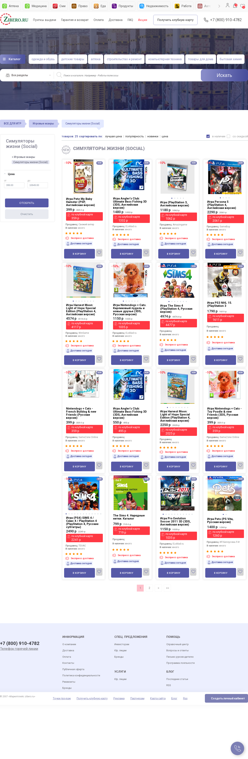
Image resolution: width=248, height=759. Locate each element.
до (37, 183)
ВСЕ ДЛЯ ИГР (12, 123)
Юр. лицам (120, 650)
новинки (152, 136)
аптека (95, 59)
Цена (9, 174)
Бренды (119, 656)
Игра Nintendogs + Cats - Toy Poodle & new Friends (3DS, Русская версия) (224, 413)
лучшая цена (113, 136)
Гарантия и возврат (75, 20)
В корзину (79, 254)
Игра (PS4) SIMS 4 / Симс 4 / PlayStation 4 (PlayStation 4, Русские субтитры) (82, 522)
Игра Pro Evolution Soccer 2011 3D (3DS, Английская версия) (175, 521)
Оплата (99, 20)
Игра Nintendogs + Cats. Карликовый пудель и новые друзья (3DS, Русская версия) (129, 309)
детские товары (72, 59)
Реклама (119, 698)
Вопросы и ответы (177, 650)
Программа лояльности (180, 662)
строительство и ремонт (124, 59)
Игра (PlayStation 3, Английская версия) (174, 204)
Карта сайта (158, 698)
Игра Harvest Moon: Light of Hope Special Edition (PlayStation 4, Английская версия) (81, 309)
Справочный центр (177, 644)
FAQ (130, 20)
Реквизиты (68, 681)
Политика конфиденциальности (81, 675)
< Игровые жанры (23, 156)
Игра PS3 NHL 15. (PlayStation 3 (219, 304)
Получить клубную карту (175, 20)
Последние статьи (177, 679)
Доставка (115, 20)
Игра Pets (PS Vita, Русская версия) (220, 520)
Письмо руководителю (180, 656)
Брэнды (67, 687)
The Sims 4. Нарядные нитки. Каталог (129, 517)
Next (219, 6)
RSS (168, 685)
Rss (185, 698)
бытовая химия (231, 59)
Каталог (15, 59)
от (14, 183)
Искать (224, 75)
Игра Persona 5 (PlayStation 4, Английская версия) (221, 205)
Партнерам (137, 698)
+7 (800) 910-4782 (226, 20)
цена (165, 136)
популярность (134, 136)
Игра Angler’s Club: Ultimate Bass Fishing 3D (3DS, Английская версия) (130, 203)
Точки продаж (62, 698)
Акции (142, 20)
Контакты (68, 662)
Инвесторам (121, 644)
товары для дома (200, 59)
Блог (174, 698)
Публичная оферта (73, 669)
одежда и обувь (43, 59)
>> (167, 588)
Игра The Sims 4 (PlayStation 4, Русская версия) (176, 309)
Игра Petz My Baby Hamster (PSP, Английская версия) (80, 202)
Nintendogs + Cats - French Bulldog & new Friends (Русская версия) (81, 413)
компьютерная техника (165, 59)
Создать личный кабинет (228, 698)
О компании (69, 644)
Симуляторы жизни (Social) (30, 162)
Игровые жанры (43, 123)
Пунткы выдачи (44, 20)
